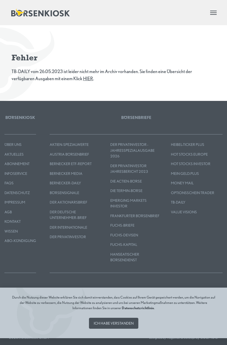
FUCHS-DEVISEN (124, 235)
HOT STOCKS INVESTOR (190, 164)
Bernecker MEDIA (66, 173)
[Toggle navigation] (213, 12)
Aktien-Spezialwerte (69, 144)
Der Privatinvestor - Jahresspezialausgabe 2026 (132, 150)
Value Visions (184, 212)
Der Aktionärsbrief (68, 202)
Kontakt (12, 221)
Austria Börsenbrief (69, 154)
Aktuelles (14, 154)
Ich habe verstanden (114, 323)
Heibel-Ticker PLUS (187, 144)
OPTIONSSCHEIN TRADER (192, 193)
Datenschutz (17, 193)
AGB (8, 212)
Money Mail (182, 183)
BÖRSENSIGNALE (64, 193)
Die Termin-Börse (126, 190)
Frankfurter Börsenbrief (134, 216)
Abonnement (17, 164)
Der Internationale (68, 227)
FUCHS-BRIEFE (122, 225)
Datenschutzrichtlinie (138, 308)
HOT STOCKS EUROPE (189, 154)
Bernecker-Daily (65, 183)
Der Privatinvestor (68, 237)
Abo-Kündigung (20, 240)
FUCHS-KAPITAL (123, 244)
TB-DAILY (178, 202)
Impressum (14, 202)
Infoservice (15, 173)
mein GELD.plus (185, 173)
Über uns (13, 144)
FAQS (9, 183)
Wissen (11, 231)
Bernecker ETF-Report (71, 164)
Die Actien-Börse (126, 181)
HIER (88, 78)
